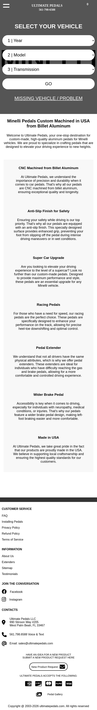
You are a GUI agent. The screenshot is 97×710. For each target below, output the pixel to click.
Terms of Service (12, 539)
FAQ (5, 515)
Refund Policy (11, 533)
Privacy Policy (11, 527)
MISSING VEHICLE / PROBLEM (48, 98)
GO (48, 83)
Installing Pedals (12, 521)
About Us (8, 556)
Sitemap (7, 568)
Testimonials (10, 574)
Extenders (8, 562)
